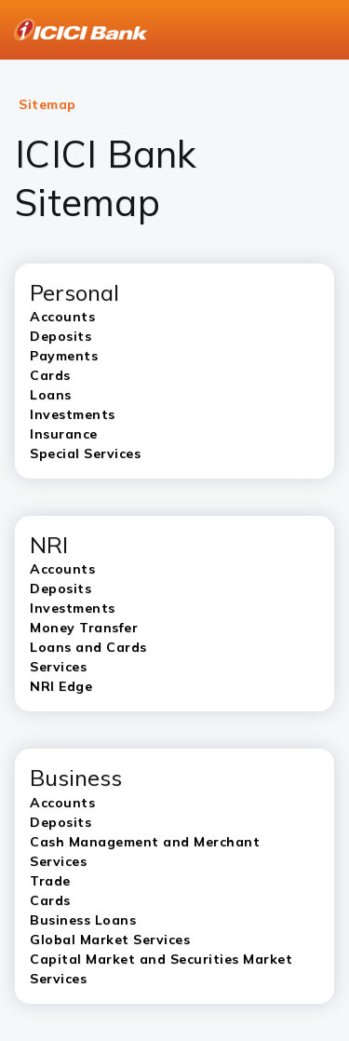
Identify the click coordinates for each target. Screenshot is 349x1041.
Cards (50, 900)
